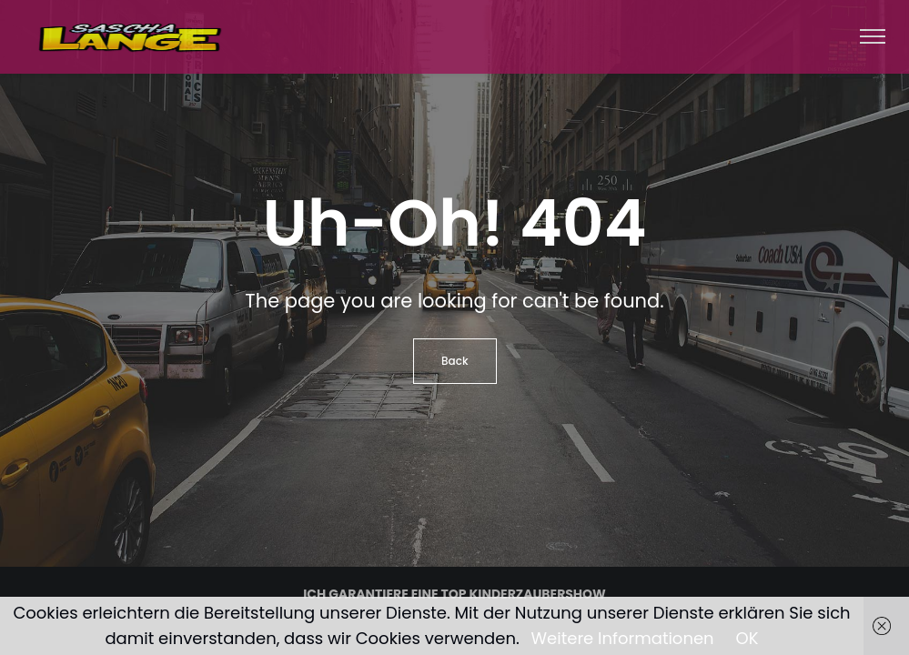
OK (747, 638)
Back (455, 360)
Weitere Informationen (622, 638)
